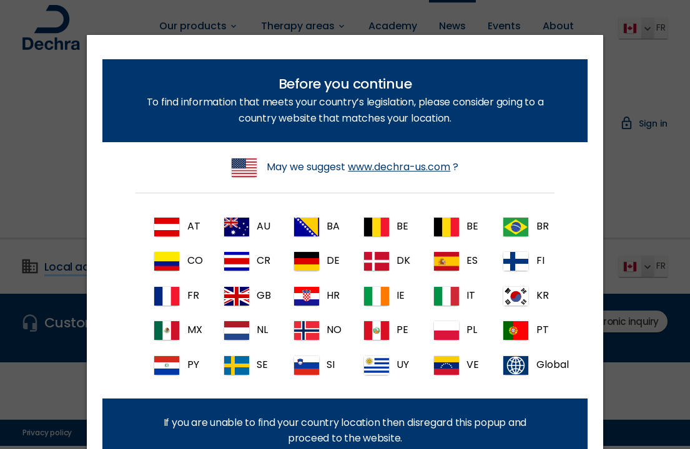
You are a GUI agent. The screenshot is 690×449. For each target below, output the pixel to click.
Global (525, 365)
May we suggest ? (345, 167)
